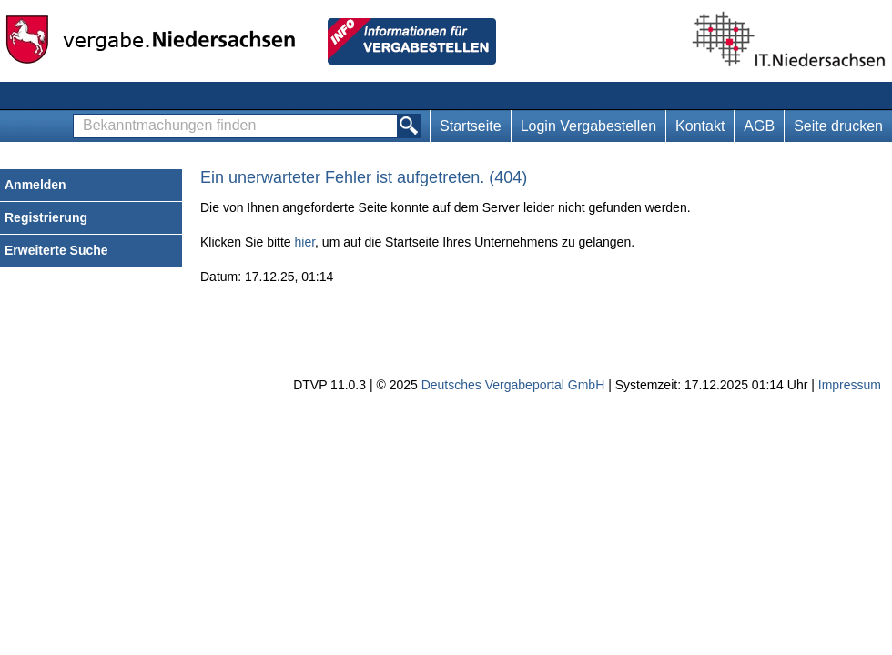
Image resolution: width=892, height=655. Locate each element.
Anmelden (35, 184)
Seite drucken (838, 126)
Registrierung (46, 217)
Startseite (471, 126)
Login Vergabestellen (588, 126)
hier (305, 242)
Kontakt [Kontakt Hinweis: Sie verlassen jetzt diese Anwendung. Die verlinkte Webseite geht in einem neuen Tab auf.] (700, 126)
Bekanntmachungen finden (78, 115)
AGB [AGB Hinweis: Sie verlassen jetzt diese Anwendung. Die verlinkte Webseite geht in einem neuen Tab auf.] (759, 126)
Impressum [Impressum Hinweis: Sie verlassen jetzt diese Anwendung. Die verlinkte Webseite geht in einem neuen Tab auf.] (849, 385)
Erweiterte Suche (56, 250)
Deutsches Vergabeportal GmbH (513, 385)
